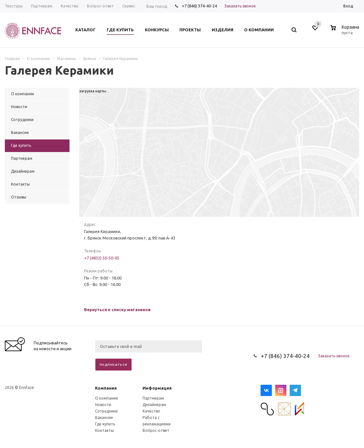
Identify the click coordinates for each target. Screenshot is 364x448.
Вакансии (104, 417)
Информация (157, 388)
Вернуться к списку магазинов (117, 309)
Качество (151, 411)
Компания (106, 388)
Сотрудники (106, 411)
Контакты (104, 430)
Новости (103, 404)
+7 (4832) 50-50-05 (101, 258)
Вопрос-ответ (156, 430)
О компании (106, 398)
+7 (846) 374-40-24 (199, 6)
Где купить (105, 424)
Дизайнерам (154, 404)
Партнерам (153, 398)
